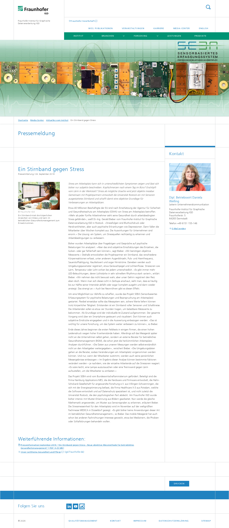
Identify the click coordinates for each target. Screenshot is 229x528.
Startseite (23, 120)
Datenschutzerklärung (174, 521)
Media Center (181, 28)
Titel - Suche (208, 7)
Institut (78, 36)
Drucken (179, 483)
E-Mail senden (179, 228)
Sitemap (206, 521)
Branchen (108, 36)
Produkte (200, 36)
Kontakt (115, 521)
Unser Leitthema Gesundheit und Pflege (41, 452)
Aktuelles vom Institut (57, 120)
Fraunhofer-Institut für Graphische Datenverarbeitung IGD (34, 22)
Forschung (140, 36)
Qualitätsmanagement (83, 521)
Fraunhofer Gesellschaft (83, 21)
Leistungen (174, 36)
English (203, 28)
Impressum (139, 521)
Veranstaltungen (133, 28)
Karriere (158, 28)
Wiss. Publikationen (100, 28)
